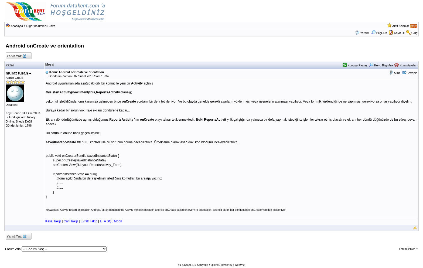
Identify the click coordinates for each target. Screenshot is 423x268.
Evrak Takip (89, 221)
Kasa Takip (53, 221)
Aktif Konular (400, 26)
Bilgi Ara (379, 33)
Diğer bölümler (36, 26)
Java (52, 26)
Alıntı (397, 72)
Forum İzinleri (408, 248)
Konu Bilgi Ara (381, 65)
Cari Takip (71, 221)
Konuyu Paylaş (355, 65)
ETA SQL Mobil (111, 221)
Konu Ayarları (405, 65)
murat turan (18, 73)
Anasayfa (17, 26)
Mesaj (49, 64)
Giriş (414, 33)
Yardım (365, 33)
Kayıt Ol (399, 33)
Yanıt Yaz (16, 56)
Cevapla (412, 72)
